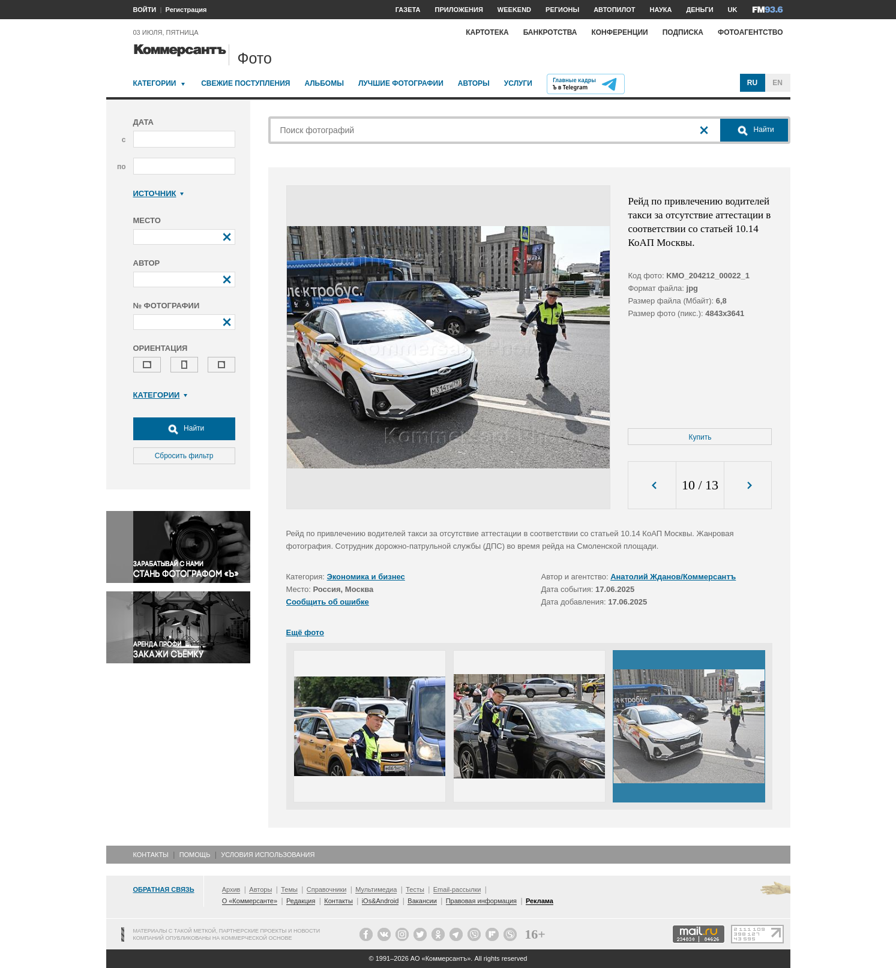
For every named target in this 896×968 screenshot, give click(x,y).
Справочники (327, 889)
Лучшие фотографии (400, 83)
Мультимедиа (376, 889)
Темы (289, 889)
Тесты (415, 889)
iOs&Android (380, 900)
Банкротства (550, 32)
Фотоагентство (750, 32)
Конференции (619, 32)
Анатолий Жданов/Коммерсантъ (673, 576)
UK (733, 9)
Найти (184, 429)
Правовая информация (481, 900)
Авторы (474, 83)
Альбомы (324, 83)
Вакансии (422, 900)
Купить (700, 437)
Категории (154, 83)
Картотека (487, 32)
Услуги (518, 83)
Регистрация (186, 9)
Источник (158, 193)
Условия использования (267, 854)
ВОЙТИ (145, 9)
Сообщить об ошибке (327, 601)
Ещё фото (305, 632)
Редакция (300, 900)
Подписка (683, 32)
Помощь (195, 854)
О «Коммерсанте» (249, 900)
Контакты (151, 854)
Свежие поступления (245, 83)
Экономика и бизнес (366, 576)
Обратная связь (163, 889)
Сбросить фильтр (184, 456)
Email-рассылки (457, 889)
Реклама (539, 900)
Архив (231, 889)
